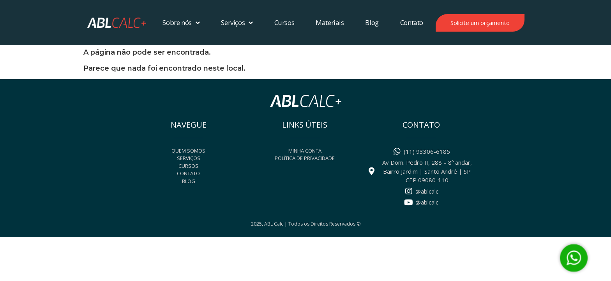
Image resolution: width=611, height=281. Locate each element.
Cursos (284, 22)
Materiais (330, 22)
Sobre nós (181, 23)
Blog (371, 22)
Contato (411, 22)
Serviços (237, 23)
